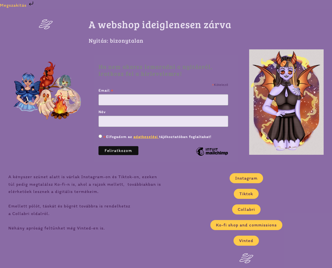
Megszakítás (17, 5)
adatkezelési (146, 136)
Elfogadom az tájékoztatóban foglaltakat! (156, 136)
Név (101, 112)
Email (106, 90)
